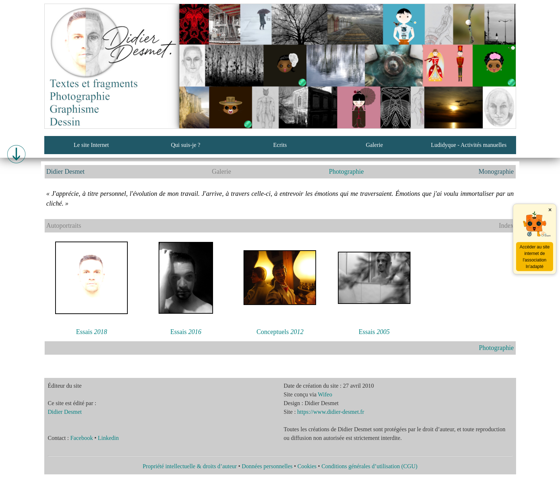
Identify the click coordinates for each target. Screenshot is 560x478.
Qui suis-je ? (185, 145)
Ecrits (280, 145)
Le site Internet (91, 145)
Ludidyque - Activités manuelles (468, 145)
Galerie (374, 145)
